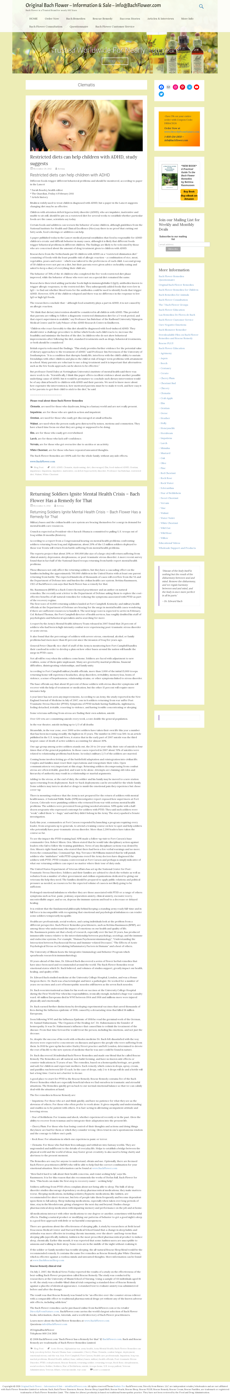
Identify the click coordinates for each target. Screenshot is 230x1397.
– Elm (162, 403)
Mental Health (55, 1359)
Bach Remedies (75, 18)
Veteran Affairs (53, 1369)
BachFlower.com (112, 1339)
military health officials (102, 1359)
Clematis (68, 467)
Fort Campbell (72, 1355)
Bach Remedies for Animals (174, 294)
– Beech (163, 363)
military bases (83, 1359)
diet (89, 467)
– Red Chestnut (167, 473)
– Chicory (164, 388)
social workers (37, 1366)
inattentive (68, 471)
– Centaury (165, 368)
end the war (53, 1355)
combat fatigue (114, 1352)
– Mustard (164, 453)
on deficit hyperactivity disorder (90, 471)
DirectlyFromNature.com (44, 1311)
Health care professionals (106, 1355)
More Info (187, 18)
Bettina (61, 168)
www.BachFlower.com (104, 1168)
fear (62, 1355)
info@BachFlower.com (54, 1324)
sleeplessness (131, 1362)
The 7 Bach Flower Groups (173, 304)
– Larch (163, 443)
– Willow (163, 538)
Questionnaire (79, 26)
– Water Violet (167, 518)
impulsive (57, 471)
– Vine (162, 508)
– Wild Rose (165, 533)
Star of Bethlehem (72, 1366)
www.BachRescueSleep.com (48, 1260)
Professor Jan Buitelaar (118, 471)
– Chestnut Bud (167, 383)
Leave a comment (101, 1369)
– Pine (162, 468)
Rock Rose (118, 1362)
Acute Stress (57, 1348)
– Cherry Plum (167, 378)
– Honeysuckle (167, 428)
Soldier (49, 1366)
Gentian (134, 467)
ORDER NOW (115, 61)
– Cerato (164, 373)
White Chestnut (50, 474)
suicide (85, 1366)
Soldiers (58, 1366)
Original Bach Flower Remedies (176, 284)
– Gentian (164, 408)
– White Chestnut (168, 523)
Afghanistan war (72, 1348)
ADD (53, 467)
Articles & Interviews (160, 18)
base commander (75, 1352)
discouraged (98, 467)
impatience (35, 471)
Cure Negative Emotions (172, 324)
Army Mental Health (104, 1348)
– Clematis (164, 393)
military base (69, 1359)
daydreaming (79, 467)
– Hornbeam (166, 433)
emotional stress (38, 1355)
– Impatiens (165, 438)
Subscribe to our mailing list (173, 237)
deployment (129, 1352)
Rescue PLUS (166, 343)
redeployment (53, 1362)
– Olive (162, 463)
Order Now (52, 18)
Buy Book (189, 191)
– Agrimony (165, 353)
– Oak (162, 458)
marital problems (38, 1359)
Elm (106, 467)
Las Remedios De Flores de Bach (177, 314)
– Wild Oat (164, 528)
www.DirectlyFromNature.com (181, 131)
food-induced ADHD (119, 467)
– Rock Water (166, 483)
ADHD (59, 467)
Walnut (38, 474)
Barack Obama (59, 1352)
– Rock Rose (165, 478)
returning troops (103, 1362)
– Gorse (163, 413)
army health (87, 1348)
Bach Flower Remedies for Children (178, 289)
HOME (33, 18)
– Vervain (164, 503)
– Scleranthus (166, 488)
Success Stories (130, 18)
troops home (96, 1366)
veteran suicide (68, 1369)
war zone (81, 1369)
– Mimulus (164, 448)
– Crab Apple (166, 398)
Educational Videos (169, 542)
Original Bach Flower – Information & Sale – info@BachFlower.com (93, 5)
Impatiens (46, 471)
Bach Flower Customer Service (115, 26)
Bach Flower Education (172, 309)
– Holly (162, 423)
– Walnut (164, 513)
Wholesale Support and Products (177, 547)
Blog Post (39, 467)
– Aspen (163, 358)
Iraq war (135, 1355)
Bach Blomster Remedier (173, 329)
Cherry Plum (90, 1352)
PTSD (42, 1362)
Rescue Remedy (103, 18)
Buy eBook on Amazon (189, 197)
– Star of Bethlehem (170, 493)
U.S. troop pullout (112, 1366)
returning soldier (85, 1362)
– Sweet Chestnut (168, 498)
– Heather (164, 418)
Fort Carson (86, 1355)
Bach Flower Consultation (45, 26)
